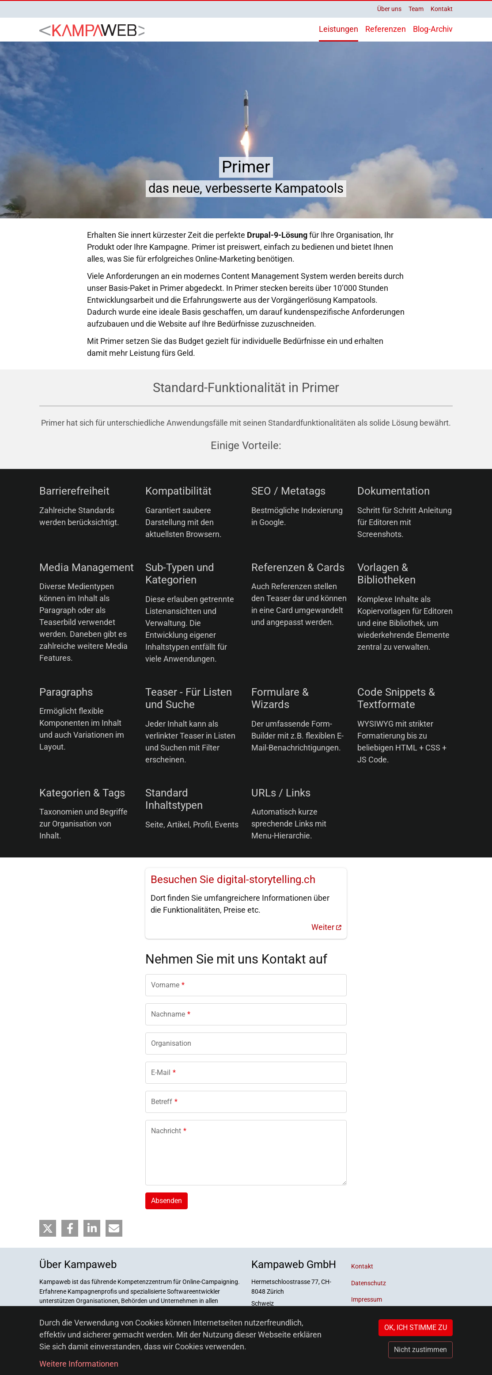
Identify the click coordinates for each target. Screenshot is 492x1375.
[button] (47, 1228)
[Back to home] (94, 29)
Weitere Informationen (78, 1363)
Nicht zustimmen (420, 1349)
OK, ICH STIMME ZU (415, 1327)
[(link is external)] (246, 903)
